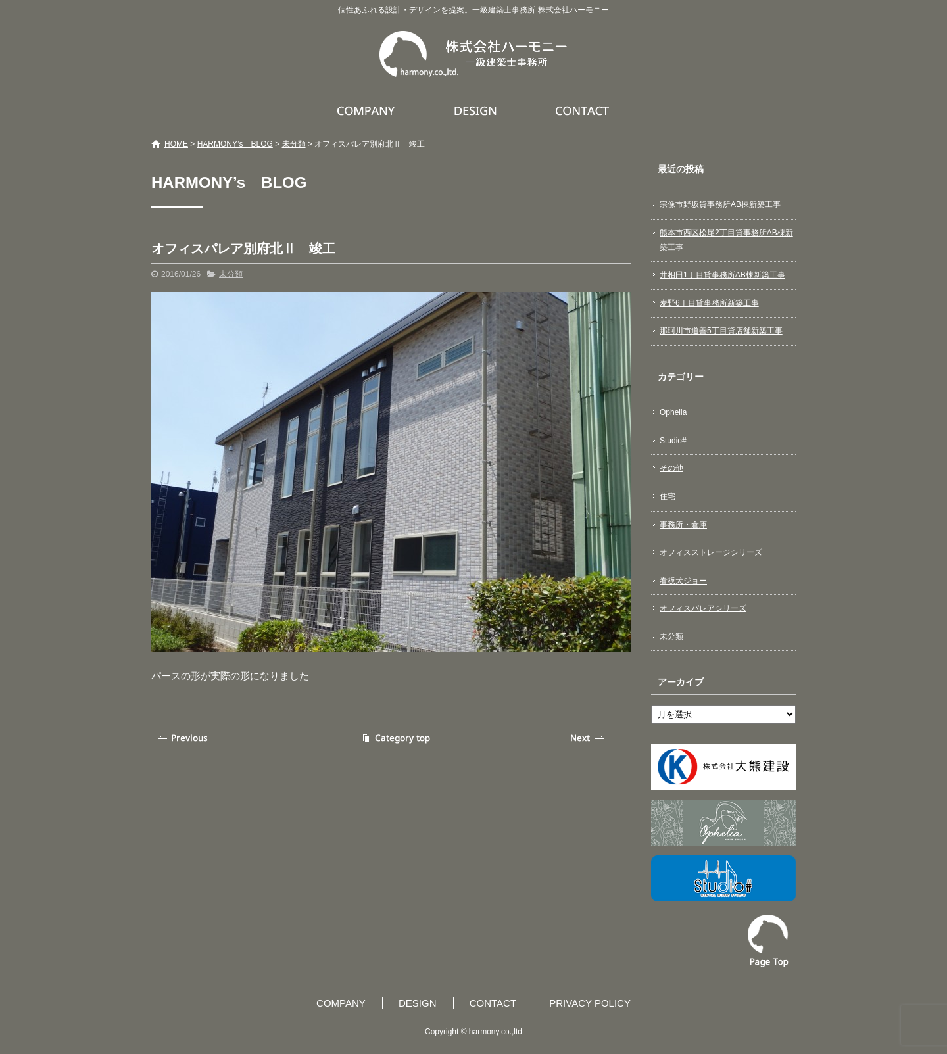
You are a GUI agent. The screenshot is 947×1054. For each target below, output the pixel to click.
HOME (176, 144)
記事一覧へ (394, 738)
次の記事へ (588, 738)
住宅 (667, 496)
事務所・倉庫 (683, 524)
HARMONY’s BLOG (235, 144)
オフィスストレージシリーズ (711, 552)
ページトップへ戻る (768, 940)
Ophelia (673, 412)
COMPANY (367, 110)
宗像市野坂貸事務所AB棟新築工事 (720, 204)
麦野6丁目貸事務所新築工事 (709, 303)
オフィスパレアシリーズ (703, 608)
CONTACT (583, 110)
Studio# (673, 440)
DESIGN (477, 110)
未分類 (294, 144)
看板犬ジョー (683, 580)
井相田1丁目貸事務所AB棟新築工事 (722, 274)
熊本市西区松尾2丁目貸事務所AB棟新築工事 (726, 240)
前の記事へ (184, 738)
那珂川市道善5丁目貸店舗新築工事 (721, 330)
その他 (671, 468)
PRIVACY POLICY (590, 1003)
